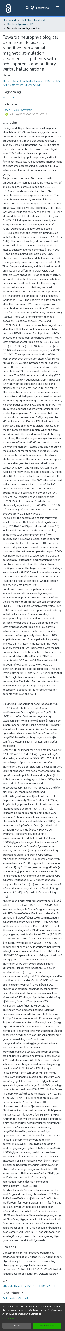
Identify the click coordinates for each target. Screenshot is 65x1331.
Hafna (17, 1325)
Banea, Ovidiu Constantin (17, 110)
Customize (8, 1318)
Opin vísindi (9, 20)
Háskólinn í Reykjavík (33, 20)
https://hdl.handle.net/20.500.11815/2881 (29, 1286)
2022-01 (8, 98)
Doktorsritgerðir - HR (20, 24)
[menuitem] (32, 8)
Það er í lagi (47, 1325)
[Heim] (8, 8)
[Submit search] (27, 8)
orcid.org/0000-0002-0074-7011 (26, 114)
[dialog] (32, 1317)
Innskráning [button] (42, 8)
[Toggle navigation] (57, 8)
